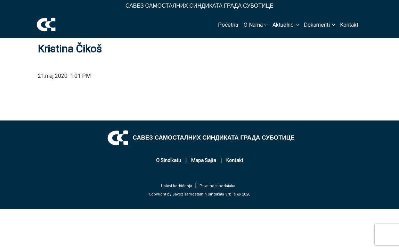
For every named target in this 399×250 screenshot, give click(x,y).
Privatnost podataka (217, 186)
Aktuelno (283, 25)
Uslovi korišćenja (176, 186)
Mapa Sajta (203, 160)
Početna (228, 25)
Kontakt (349, 25)
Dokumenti (317, 25)
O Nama (253, 25)
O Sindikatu (168, 160)
